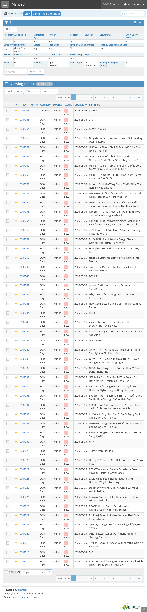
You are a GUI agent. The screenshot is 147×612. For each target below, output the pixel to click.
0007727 (24, 469)
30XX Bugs (111, 4)
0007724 (24, 497)
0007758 (24, 184)
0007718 (24, 552)
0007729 (24, 451)
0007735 (24, 395)
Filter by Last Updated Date (113, 44)
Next (131, 97)
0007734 (24, 405)
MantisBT (23, 590)
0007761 (24, 156)
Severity (89, 34)
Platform (18, 54)
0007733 (24, 414)
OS (35, 54)
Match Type (76, 62)
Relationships (76, 54)
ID (24, 104)
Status (37, 44)
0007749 (24, 267)
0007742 (24, 331)
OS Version (54, 54)
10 (114, 97)
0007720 (24, 533)
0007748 (24, 276)
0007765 (24, 119)
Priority (74, 34)
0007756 (24, 202)
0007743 (24, 322)
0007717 (24, 561)
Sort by (37, 62)
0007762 (24, 147)
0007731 (24, 432)
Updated (79, 104)
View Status (105, 34)
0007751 (24, 248)
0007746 (24, 294)
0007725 (24, 487)
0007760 (24, 165)
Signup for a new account (46, 13)
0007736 (24, 386)
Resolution (54, 44)
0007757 (24, 193)
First (60, 97)
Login (27, 13)
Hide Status (19, 44)
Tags (87, 54)
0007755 (24, 211)
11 (119, 97)
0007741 (24, 340)
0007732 (24, 423)
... (125, 97)
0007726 (24, 478)
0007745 (24, 303)
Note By (52, 34)
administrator (19, 597)
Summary (94, 104)
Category (8, 44)
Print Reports (14, 91)
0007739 (24, 359)
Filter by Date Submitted (82, 44)
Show (6, 62)
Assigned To (20, 34)
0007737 (24, 377)
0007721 (24, 524)
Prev (67, 97)
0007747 (24, 285)
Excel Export (49, 91)
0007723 (24, 506)
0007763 (24, 138)
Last (139, 97)
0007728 (24, 460)
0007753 (24, 230)
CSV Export (32, 91)
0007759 (24, 174)
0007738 (24, 368)
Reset (10, 29)
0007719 (24, 543)
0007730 (24, 441)
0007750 (24, 257)
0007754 (24, 221)
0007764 (24, 129)
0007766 (24, 110)
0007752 (24, 239)
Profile (7, 54)
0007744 (24, 313)
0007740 (24, 349)
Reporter (8, 34)
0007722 (24, 515)
